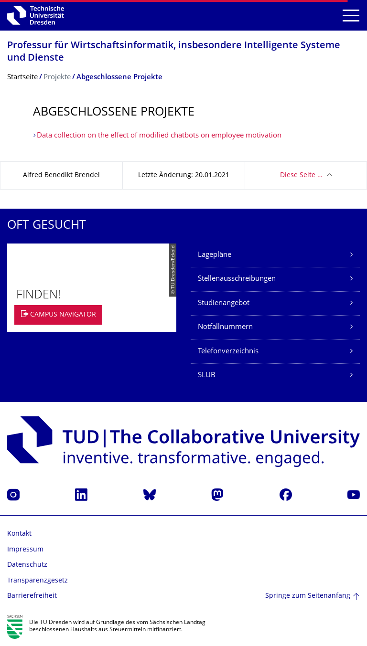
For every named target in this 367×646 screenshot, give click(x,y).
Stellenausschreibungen (237, 279)
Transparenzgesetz (37, 581)
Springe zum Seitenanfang (307, 596)
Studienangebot (223, 303)
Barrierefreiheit (32, 596)
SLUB (207, 375)
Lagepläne (214, 255)
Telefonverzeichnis (228, 351)
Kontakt (19, 534)
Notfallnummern (225, 327)
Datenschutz (27, 565)
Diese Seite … (301, 175)
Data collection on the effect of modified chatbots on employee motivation (159, 135)
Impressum (25, 550)
